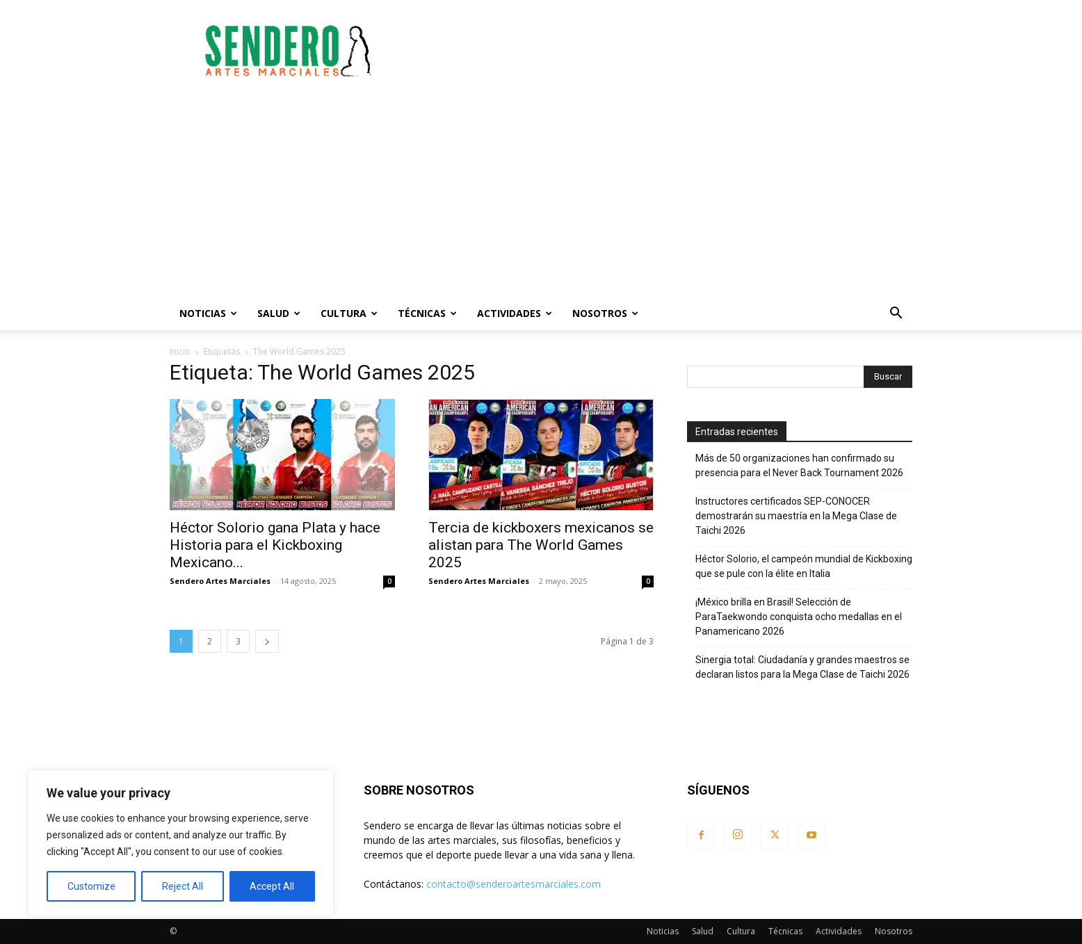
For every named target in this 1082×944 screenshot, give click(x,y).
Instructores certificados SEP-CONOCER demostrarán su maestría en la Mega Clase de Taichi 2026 (796, 516)
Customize (91, 886)
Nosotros (605, 313)
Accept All (272, 886)
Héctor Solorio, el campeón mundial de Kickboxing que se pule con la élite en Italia (803, 566)
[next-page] (267, 641)
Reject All (182, 886)
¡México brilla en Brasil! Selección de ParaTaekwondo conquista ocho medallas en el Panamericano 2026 (798, 616)
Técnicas (427, 313)
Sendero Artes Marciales (220, 581)
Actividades (514, 313)
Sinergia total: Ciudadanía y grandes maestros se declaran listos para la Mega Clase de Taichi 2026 (802, 667)
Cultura (349, 313)
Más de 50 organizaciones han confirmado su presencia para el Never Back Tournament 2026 (799, 465)
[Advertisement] (659, 50)
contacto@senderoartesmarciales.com (513, 883)
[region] (181, 843)
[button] (895, 314)
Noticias (208, 313)
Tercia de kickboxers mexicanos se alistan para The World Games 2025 (541, 545)
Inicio (180, 351)
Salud (278, 313)
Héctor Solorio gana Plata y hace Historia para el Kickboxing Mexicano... (275, 545)
